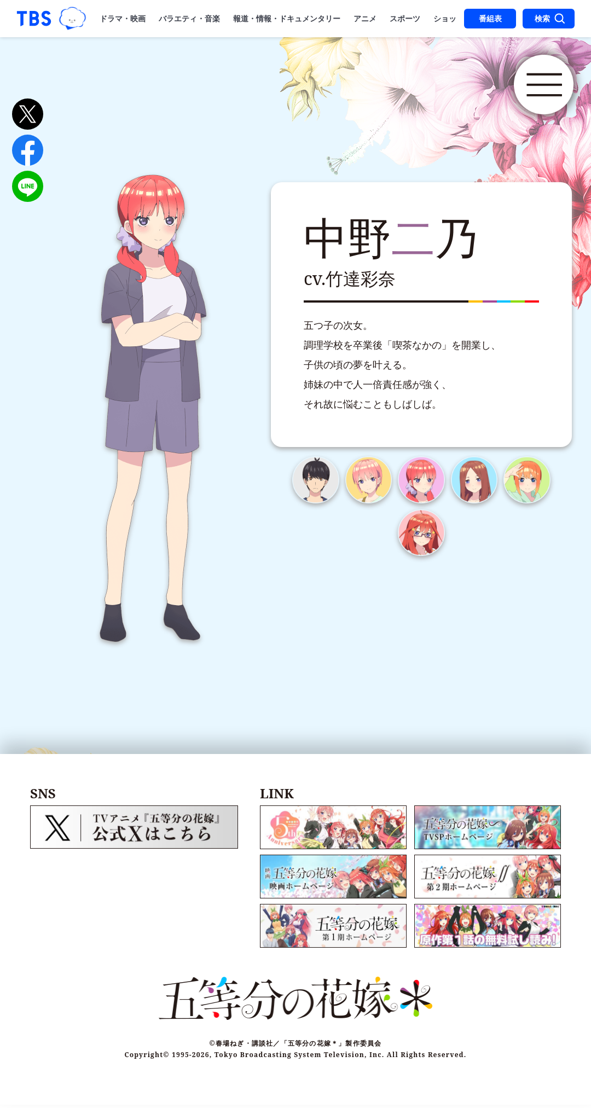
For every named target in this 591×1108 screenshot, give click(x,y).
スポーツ (405, 18)
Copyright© (147, 1058)
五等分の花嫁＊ (186, 92)
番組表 (490, 18)
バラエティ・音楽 (189, 18)
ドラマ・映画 (123, 18)
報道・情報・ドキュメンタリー (286, 18)
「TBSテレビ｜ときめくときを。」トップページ (33, 18)
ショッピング (456, 18)
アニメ (365, 18)
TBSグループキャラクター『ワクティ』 (72, 18)
